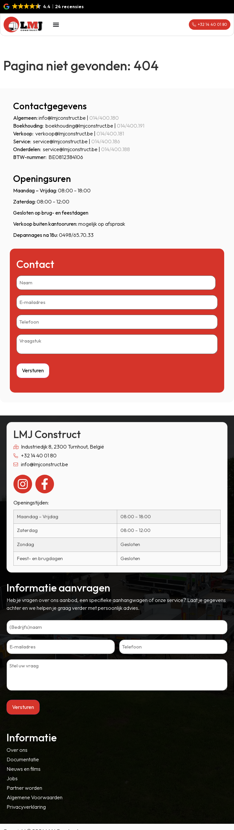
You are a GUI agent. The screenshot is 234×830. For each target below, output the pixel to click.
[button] (44, 6)
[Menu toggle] (56, 24)
